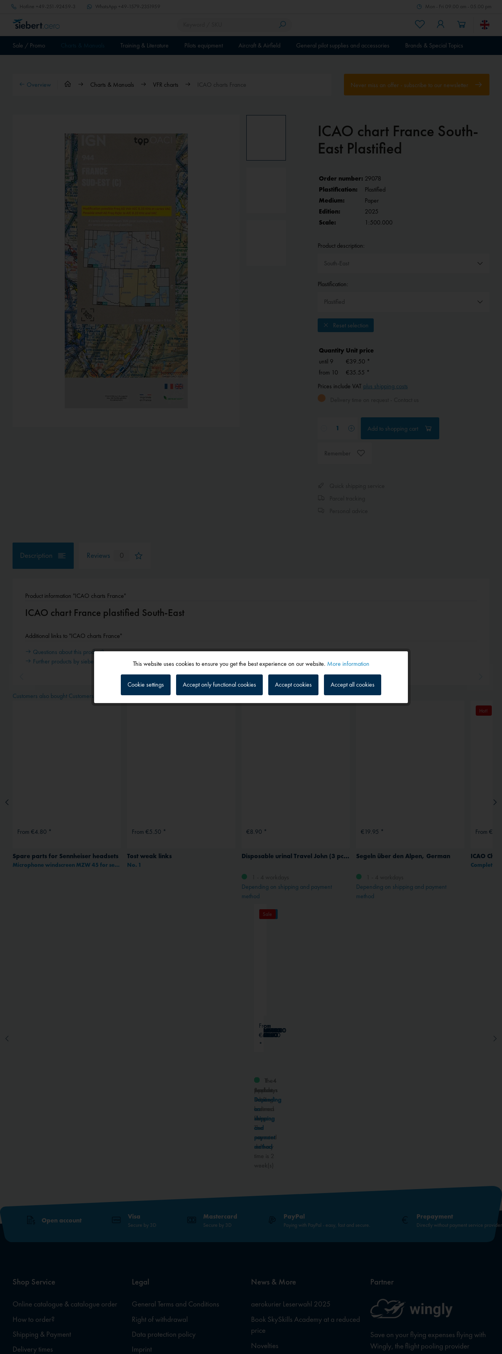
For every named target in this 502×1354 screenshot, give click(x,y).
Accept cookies (293, 684)
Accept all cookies (353, 684)
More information (348, 663)
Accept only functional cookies (219, 684)
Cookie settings (145, 684)
